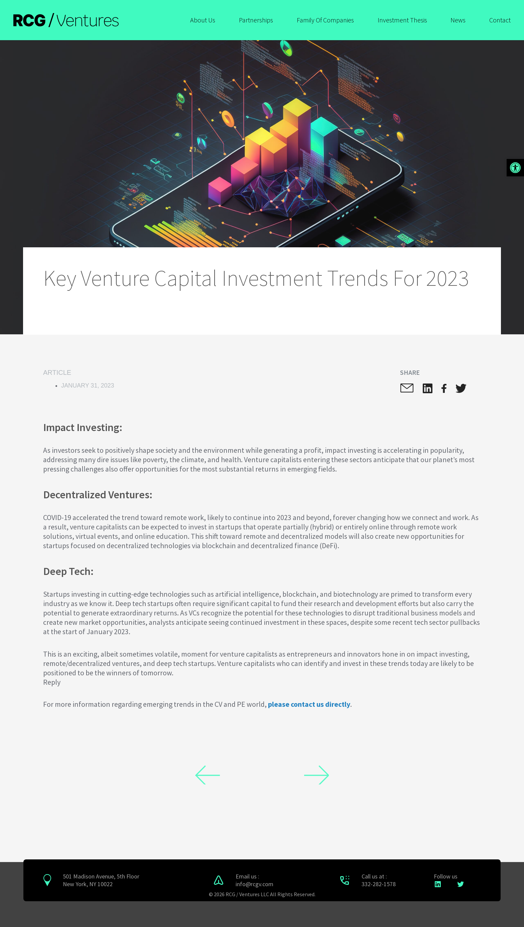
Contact (500, 20)
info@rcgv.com (254, 884)
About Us (202, 20)
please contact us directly (309, 704)
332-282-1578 (379, 884)
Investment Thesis (402, 20)
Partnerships (256, 20)
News (458, 20)
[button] (515, 167)
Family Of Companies (325, 20)
